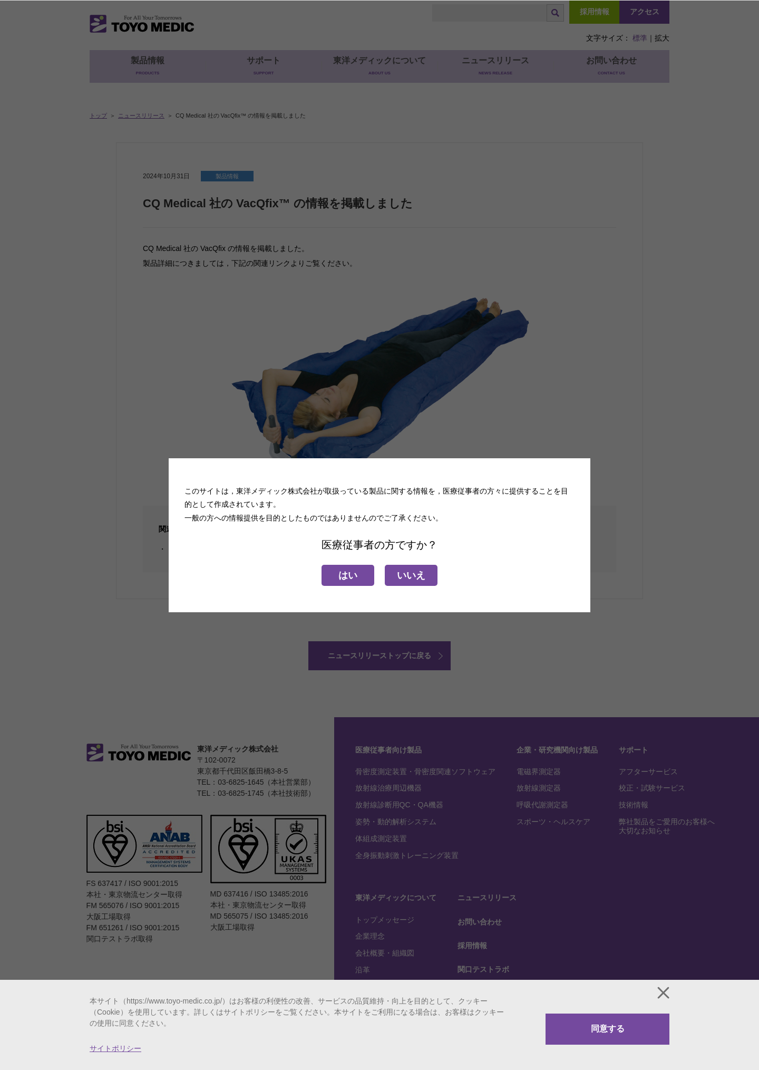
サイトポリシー (115, 1048)
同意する (608, 1028)
